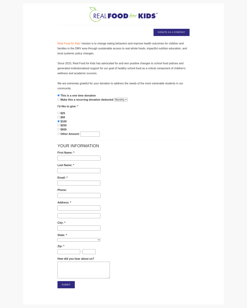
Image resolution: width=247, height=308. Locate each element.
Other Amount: (70, 133)
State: (61, 235)
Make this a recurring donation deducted (86, 99)
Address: (63, 202)
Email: (61, 177)
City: (60, 222)
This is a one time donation (78, 95)
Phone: (62, 190)
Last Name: (65, 165)
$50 (62, 117)
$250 (63, 125)
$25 (62, 113)
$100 (63, 121)
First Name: (65, 152)
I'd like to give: (67, 106)
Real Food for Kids (68, 43)
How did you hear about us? (75, 258)
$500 (63, 129)
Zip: (60, 246)
